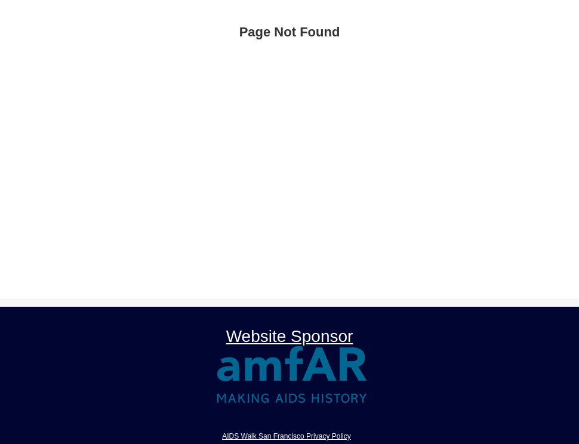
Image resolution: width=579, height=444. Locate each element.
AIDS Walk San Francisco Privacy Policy (286, 436)
